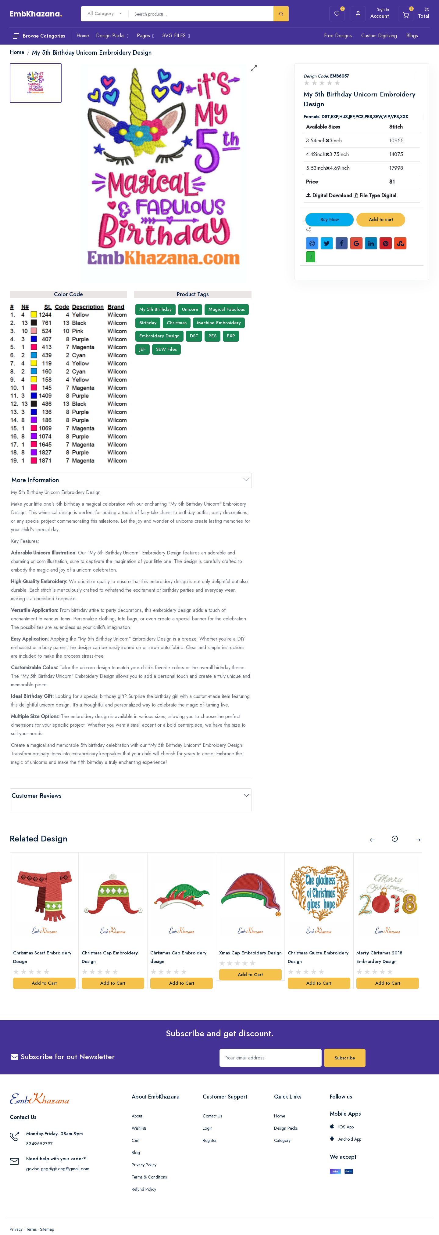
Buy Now (329, 219)
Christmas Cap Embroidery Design (112, 944)
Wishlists (139, 1116)
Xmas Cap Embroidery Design (244, 944)
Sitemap (47, 1217)
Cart (135, 1128)
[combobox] (104, 13)
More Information (35, 480)
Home (279, 1103)
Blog (136, 1140)
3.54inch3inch (324, 140)
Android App (345, 1127)
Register (210, 1128)
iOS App (342, 1114)
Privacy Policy (144, 1152)
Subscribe (345, 1045)
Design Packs (286, 1116)
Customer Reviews (37, 795)
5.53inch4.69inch (328, 168)
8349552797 (39, 1131)
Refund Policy (144, 1177)
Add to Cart (44, 970)
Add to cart (381, 219)
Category (282, 1128)
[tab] (36, 83)
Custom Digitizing (379, 35)
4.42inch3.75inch (327, 154)
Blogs (412, 35)
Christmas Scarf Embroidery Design (44, 944)
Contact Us (212, 1103)
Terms (31, 1217)
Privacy (16, 1217)
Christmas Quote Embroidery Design (310, 944)
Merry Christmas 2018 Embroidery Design (382, 944)
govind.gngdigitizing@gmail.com (57, 1156)
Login (207, 1116)
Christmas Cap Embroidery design (180, 944)
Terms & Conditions (149, 1164)
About (137, 1103)
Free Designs (338, 35)
